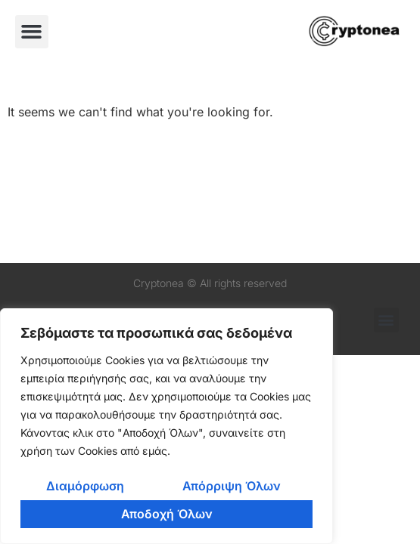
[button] (31, 31)
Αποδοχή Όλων (167, 513)
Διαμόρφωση (85, 485)
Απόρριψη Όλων (231, 485)
